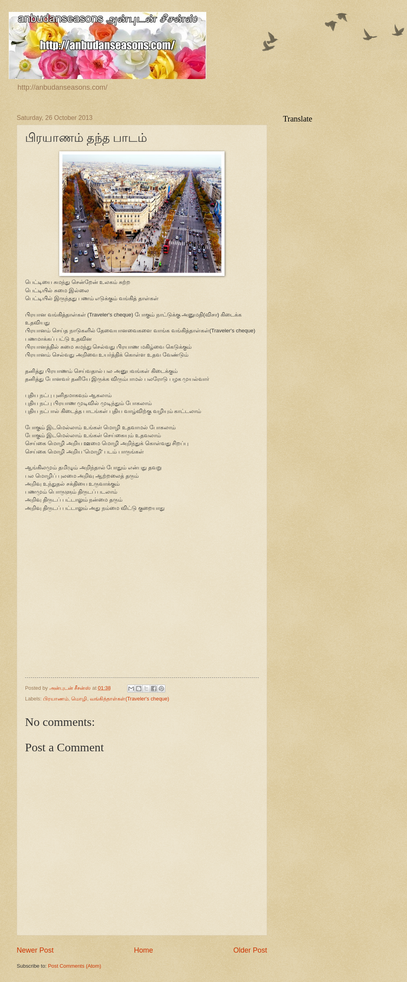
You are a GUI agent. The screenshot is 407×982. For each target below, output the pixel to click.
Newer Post (35, 950)
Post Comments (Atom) (74, 966)
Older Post (250, 950)
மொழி (79, 699)
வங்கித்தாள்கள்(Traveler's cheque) (129, 699)
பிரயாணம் (55, 699)
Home (143, 950)
